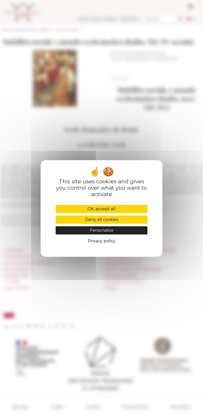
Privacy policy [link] (102, 241)
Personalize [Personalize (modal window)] (101, 230)
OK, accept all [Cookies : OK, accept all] (101, 208)
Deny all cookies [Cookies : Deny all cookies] (101, 219)
